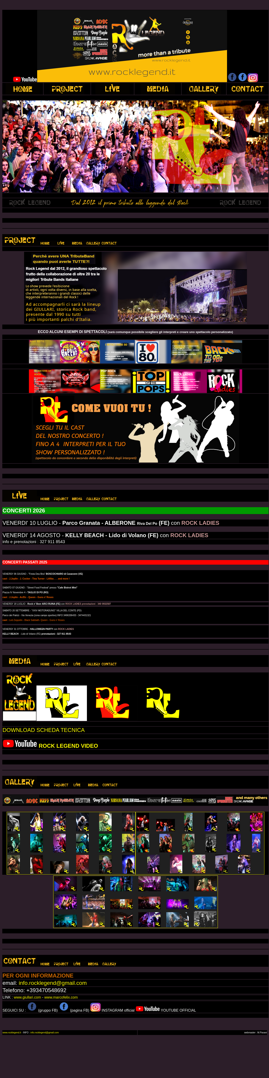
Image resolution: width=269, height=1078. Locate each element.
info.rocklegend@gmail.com (53, 983)
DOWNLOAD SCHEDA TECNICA (44, 730)
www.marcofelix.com (61, 997)
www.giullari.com (27, 997)
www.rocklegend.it (12, 1032)
